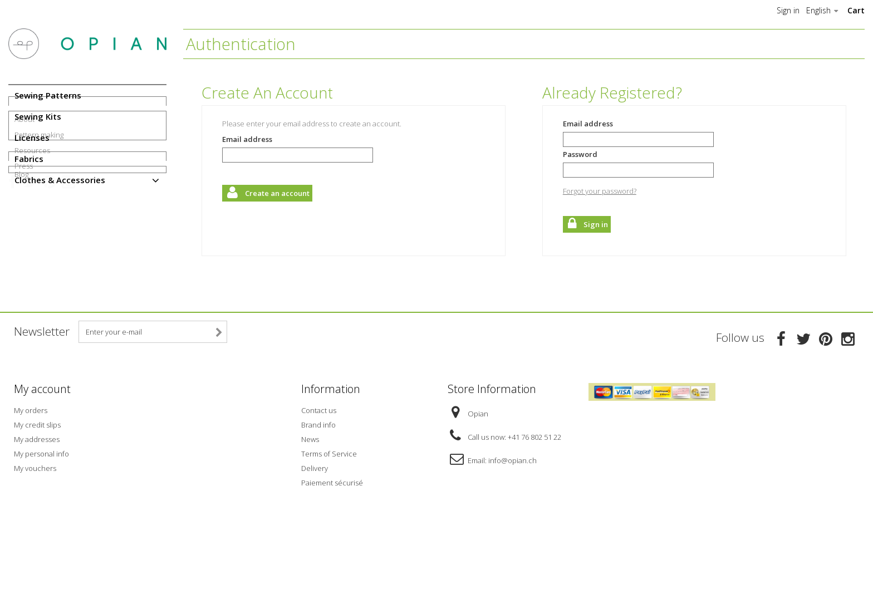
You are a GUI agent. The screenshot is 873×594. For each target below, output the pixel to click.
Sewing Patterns (47, 95)
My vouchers (35, 532)
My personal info (41, 517)
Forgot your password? (599, 191)
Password (580, 154)
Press (23, 267)
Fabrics (28, 158)
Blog (21, 304)
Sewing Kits (37, 116)
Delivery (314, 532)
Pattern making (38, 235)
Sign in (788, 11)
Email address (247, 139)
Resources (32, 251)
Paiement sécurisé (332, 546)
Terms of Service (329, 517)
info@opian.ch (512, 524)
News (310, 503)
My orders (30, 474)
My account (42, 455)
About (24, 220)
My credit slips (37, 488)
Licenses (32, 137)
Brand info (318, 488)
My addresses (37, 503)
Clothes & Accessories (59, 179)
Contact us (318, 474)
